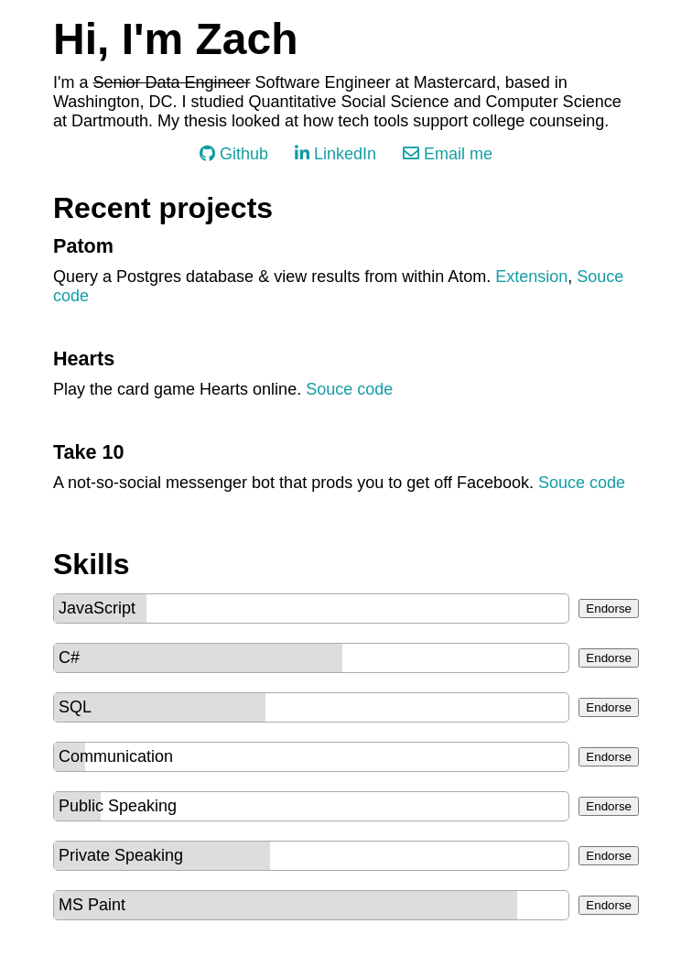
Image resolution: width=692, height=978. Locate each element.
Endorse (609, 608)
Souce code (349, 389)
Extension (531, 276)
